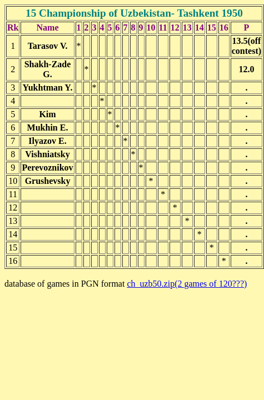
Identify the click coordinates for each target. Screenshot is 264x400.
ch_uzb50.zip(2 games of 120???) (187, 283)
